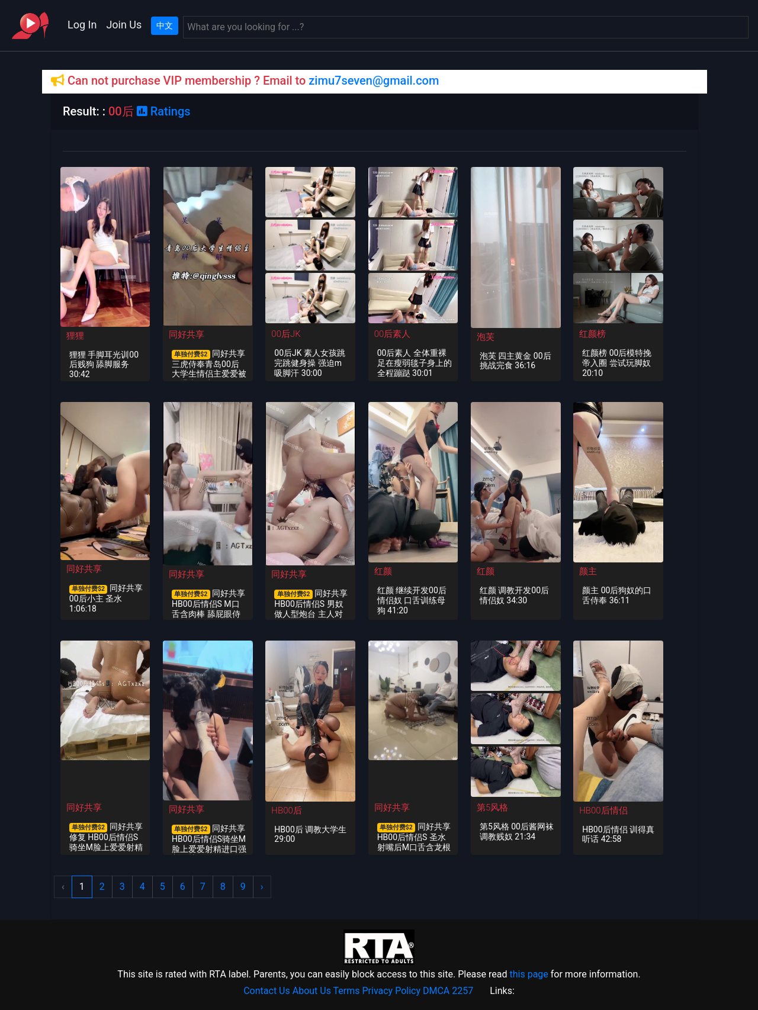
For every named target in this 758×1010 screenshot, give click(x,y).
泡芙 (485, 337)
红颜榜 (592, 334)
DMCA (436, 990)
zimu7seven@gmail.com (374, 80)
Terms (346, 990)
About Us (312, 990)
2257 (462, 990)
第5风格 (492, 807)
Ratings (164, 111)
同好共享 (186, 334)
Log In (82, 24)
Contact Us (266, 990)
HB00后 (286, 810)
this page (528, 974)
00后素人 (392, 334)
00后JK (285, 334)
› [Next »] (262, 886)
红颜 (383, 571)
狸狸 (75, 335)
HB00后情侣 (603, 810)
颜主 (588, 571)
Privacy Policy (391, 990)
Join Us (124, 24)
